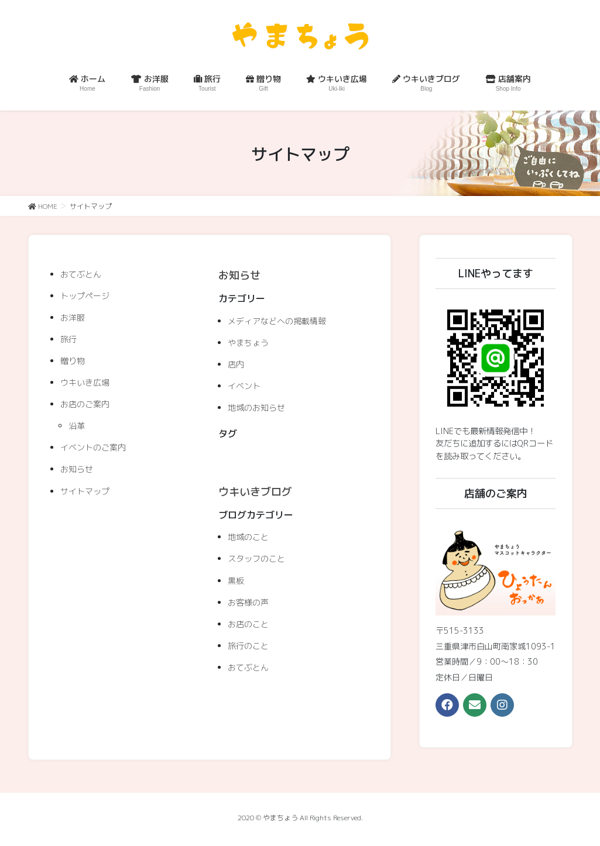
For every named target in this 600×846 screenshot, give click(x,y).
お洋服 (72, 317)
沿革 (76, 425)
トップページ (84, 295)
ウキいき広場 (84, 382)
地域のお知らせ (256, 407)
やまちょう (248, 342)
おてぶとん (80, 274)
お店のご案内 (84, 404)
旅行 (68, 339)
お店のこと (248, 624)
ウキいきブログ (255, 491)
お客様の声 (248, 602)
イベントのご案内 (93, 447)
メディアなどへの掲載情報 (277, 320)
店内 (236, 364)
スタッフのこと (256, 558)
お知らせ (76, 468)
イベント (244, 385)
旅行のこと (248, 645)
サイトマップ (84, 491)
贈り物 (72, 360)
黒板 (236, 580)
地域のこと (248, 536)
